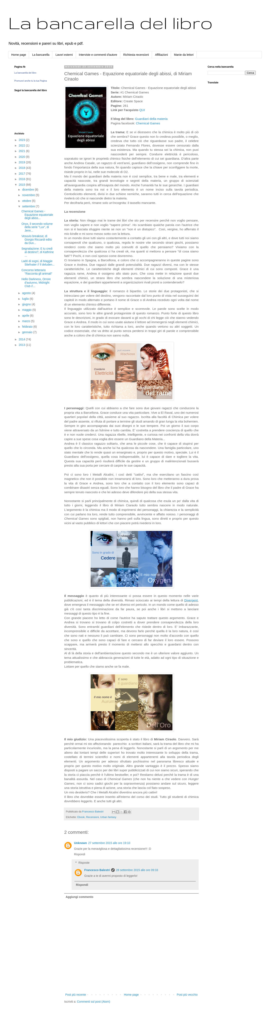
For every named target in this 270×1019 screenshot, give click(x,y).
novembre (29, 195)
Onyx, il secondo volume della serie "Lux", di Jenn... (37, 227)
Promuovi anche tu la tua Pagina (30, 81)
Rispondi (79, 854)
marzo (26, 321)
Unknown (80, 843)
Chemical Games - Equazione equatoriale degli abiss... (37, 215)
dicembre (28, 189)
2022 (22, 145)
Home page (18, 54)
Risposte (83, 862)
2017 (22, 173)
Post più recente (75, 994)
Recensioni (92, 817)
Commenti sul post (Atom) (93, 1001)
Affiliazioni (161, 54)
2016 (22, 179)
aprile (26, 315)
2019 (22, 162)
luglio (26, 298)
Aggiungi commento (79, 897)
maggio (27, 309)
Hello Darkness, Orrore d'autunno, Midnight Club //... (36, 282)
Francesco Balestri (97, 870)
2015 (22, 184)
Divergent (191, 600)
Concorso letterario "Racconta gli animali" (36, 271)
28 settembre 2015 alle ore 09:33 (137, 870)
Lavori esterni (64, 54)
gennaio (27, 332)
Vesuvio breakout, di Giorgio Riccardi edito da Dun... (36, 239)
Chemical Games (148, 123)
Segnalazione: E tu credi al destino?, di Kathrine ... (37, 252)
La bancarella (40, 54)
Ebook (81, 817)
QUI (142, 110)
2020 (22, 156)
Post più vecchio (187, 994)
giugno (27, 304)
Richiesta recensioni (136, 54)
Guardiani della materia (151, 118)
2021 (22, 151)
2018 (22, 167)
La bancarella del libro (110, 23)
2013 (22, 344)
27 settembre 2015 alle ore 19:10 (109, 843)
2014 (22, 339)
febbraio (27, 326)
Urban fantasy (108, 817)
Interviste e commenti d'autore (98, 54)
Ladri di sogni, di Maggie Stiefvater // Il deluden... (38, 262)
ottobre (27, 200)
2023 (22, 140)
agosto (27, 293)
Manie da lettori (184, 54)
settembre (29, 206)
